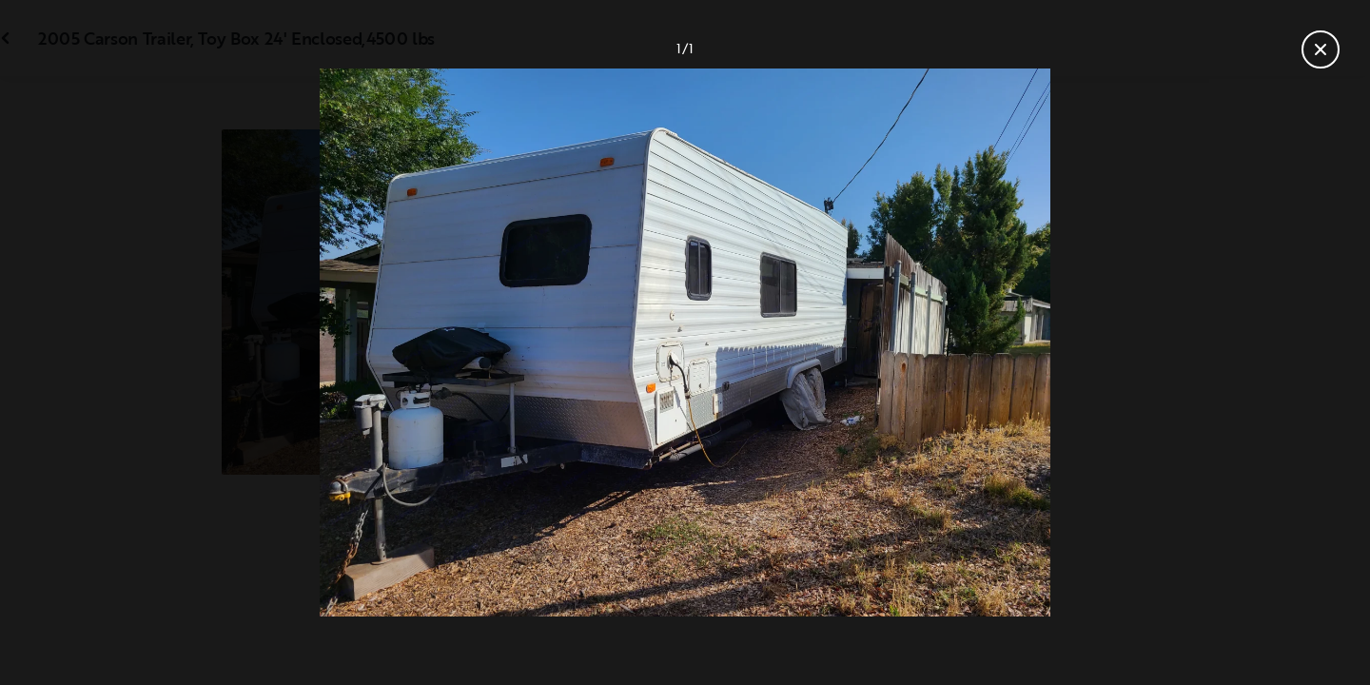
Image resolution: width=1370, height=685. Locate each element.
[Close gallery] (1321, 49)
